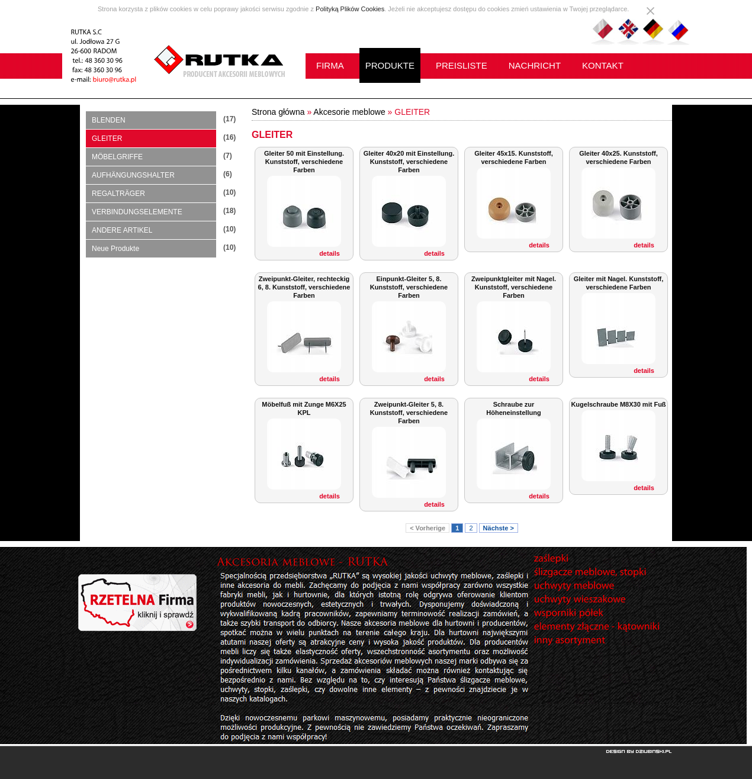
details (329, 253)
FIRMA (330, 65)
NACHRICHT (535, 65)
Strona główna (278, 112)
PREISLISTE (461, 65)
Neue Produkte (115, 248)
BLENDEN (109, 120)
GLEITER (107, 138)
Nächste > (498, 528)
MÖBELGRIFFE (117, 157)
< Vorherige (427, 528)
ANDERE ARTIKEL (122, 230)
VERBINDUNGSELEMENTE (137, 212)
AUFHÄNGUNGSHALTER (133, 175)
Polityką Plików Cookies (350, 8)
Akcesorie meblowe (349, 112)
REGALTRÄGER (118, 193)
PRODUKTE (389, 65)
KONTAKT (603, 65)
